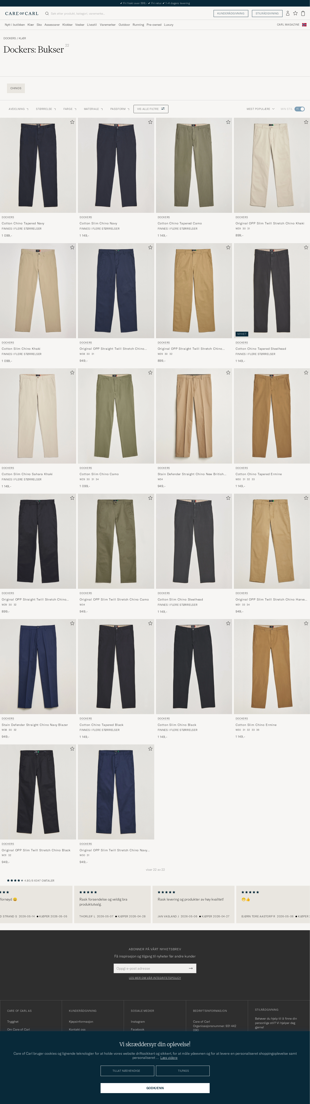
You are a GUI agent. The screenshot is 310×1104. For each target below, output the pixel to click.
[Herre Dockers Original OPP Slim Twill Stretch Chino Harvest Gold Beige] (272, 541)
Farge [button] (70, 109)
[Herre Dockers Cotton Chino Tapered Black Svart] (116, 666)
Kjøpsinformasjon (81, 1022)
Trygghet (13, 1022)
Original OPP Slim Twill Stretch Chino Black (36, 850)
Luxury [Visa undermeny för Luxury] (168, 25)
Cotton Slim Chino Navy (98, 223)
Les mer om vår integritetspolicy (155, 978)
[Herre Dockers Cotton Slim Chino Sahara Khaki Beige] (38, 415)
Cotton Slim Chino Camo (99, 474)
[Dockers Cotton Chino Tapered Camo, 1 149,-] (194, 178)
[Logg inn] (287, 13)
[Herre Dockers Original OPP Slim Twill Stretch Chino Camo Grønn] (116, 541)
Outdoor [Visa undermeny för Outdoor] (124, 25)
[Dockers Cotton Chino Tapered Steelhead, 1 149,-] (272, 303)
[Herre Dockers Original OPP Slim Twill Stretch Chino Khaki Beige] (272, 165)
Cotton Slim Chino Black (177, 725)
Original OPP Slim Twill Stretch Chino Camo (114, 599)
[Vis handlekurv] (303, 13)
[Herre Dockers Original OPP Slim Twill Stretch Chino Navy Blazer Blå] (116, 792)
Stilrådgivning (267, 13)
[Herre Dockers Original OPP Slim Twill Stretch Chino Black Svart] (38, 792)
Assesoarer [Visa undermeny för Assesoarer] (52, 25)
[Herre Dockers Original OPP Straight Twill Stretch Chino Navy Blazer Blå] (116, 290)
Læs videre (169, 1058)
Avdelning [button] (19, 109)
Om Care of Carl (18, 1029)
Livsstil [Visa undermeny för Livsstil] (92, 25)
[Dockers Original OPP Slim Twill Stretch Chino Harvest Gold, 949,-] (272, 554)
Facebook (137, 1029)
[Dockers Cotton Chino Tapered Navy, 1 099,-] (38, 178)
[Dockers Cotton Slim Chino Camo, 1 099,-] (116, 428)
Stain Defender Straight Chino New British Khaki (191, 474)
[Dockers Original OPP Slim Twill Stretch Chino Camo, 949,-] (116, 554)
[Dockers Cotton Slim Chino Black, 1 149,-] (194, 679)
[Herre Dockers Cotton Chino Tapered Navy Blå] (38, 165)
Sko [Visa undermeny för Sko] (39, 25)
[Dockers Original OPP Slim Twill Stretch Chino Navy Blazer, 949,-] (116, 804)
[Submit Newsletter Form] (190, 968)
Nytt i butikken (155, 3)
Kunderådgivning (231, 13)
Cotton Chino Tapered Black (101, 725)
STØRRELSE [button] (46, 109)
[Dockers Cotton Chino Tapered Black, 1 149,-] (116, 679)
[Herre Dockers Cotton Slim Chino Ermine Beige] (272, 666)
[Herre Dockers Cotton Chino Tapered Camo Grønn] (194, 165)
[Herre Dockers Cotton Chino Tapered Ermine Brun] (272, 415)
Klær (22, 38)
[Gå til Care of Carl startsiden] (21, 13)
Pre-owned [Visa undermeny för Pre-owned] (154, 25)
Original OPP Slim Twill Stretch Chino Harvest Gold (272, 599)
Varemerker (108, 25)
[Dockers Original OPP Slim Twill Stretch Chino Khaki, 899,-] (272, 178)
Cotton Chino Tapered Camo (180, 223)
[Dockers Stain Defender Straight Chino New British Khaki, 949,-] (194, 428)
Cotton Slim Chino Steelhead (180, 599)
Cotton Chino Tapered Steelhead (261, 349)
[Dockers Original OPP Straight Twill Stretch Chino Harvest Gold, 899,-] (194, 303)
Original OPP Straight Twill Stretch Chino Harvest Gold (190, 349)
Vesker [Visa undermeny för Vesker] (79, 25)
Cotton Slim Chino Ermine (256, 725)
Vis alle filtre (151, 109)
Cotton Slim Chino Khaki (21, 349)
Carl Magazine (288, 24)
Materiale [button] (93, 109)
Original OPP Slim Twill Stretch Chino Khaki (270, 223)
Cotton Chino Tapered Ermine (259, 474)
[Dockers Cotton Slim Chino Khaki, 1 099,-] (38, 303)
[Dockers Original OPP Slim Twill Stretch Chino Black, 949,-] (38, 804)
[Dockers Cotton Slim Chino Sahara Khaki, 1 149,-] (38, 428)
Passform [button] (120, 109)
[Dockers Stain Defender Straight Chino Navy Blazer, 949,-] (38, 679)
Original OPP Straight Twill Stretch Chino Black (34, 599)
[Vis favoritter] (295, 13)
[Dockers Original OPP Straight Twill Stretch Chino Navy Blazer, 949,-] (116, 303)
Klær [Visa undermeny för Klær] (30, 25)
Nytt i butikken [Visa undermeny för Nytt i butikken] (15, 25)
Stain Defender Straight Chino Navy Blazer (35, 725)
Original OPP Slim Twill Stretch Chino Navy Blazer (113, 850)
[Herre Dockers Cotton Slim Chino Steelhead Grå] (194, 541)
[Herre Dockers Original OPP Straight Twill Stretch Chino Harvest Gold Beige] (194, 290)
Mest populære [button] (261, 109)
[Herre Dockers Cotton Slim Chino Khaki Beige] (38, 290)
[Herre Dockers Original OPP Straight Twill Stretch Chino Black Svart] (38, 541)
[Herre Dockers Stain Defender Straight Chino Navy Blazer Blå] (38, 666)
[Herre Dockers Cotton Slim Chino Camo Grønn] (116, 415)
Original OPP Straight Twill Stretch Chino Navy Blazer (112, 349)
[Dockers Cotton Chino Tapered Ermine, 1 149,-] (272, 428)
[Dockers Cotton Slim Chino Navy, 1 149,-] (116, 178)
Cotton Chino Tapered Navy (23, 223)
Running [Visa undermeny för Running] (138, 25)
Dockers (9, 38)
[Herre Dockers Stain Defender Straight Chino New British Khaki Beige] (194, 415)
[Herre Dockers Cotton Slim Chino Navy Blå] (116, 165)
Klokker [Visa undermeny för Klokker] (67, 25)
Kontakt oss (77, 1029)
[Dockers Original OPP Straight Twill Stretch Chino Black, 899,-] (38, 554)
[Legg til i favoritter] (71, 123)
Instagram (138, 1022)
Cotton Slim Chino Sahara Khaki (27, 474)
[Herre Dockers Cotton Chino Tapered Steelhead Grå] (272, 290)
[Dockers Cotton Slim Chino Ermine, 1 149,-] (272, 679)
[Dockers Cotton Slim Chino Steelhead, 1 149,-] (194, 554)
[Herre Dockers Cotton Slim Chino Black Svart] (194, 666)
